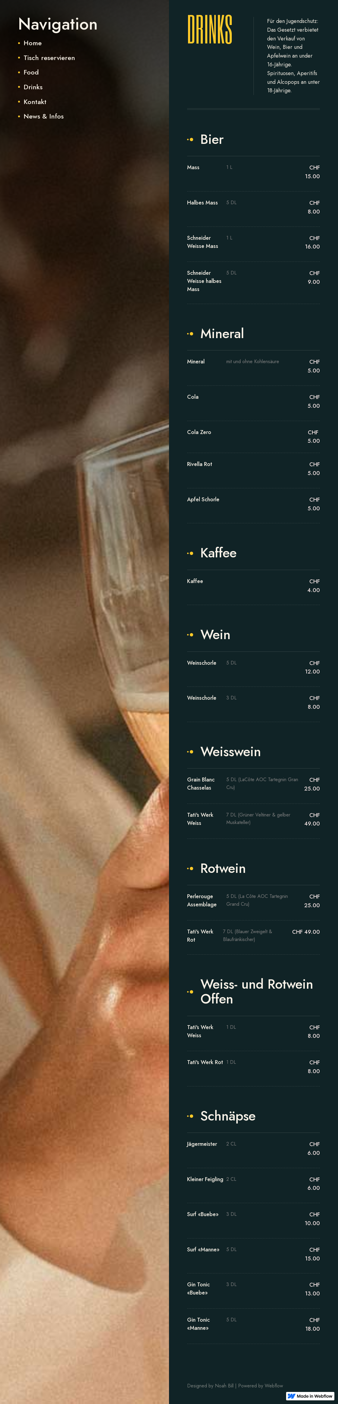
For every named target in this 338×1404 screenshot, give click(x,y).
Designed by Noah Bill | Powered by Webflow (235, 1385)
